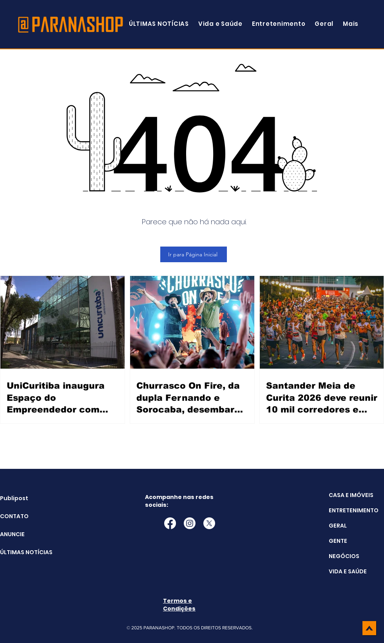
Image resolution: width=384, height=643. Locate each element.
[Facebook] (170, 523)
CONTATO (14, 516)
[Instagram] (190, 523)
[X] (209, 523)
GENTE (338, 541)
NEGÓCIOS (344, 556)
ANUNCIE (12, 534)
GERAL (338, 526)
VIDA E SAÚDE (348, 571)
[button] (350, 24)
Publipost (14, 498)
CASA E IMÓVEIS (351, 495)
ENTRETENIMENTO (354, 510)
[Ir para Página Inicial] (193, 254)
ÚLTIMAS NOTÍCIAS (20, 552)
